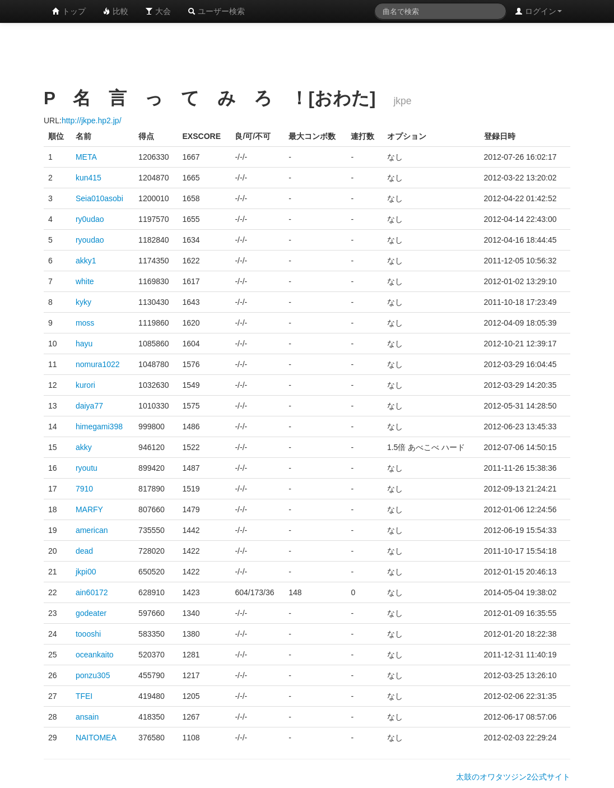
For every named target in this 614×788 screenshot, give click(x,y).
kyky (83, 302)
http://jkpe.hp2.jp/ (92, 120)
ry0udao (90, 219)
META (86, 156)
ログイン (538, 11)
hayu (84, 343)
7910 (84, 488)
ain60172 (92, 592)
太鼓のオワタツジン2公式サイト (513, 776)
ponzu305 (93, 675)
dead (84, 550)
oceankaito (95, 654)
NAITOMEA (96, 737)
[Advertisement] (307, 53)
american (92, 530)
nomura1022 (98, 364)
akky (84, 447)
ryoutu (86, 467)
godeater (91, 613)
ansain (87, 716)
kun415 (88, 177)
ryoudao (90, 239)
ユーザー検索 (216, 11)
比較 (115, 11)
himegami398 (99, 426)
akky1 (86, 260)
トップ (69, 11)
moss (85, 322)
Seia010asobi (99, 198)
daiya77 (89, 405)
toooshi (88, 633)
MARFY (89, 509)
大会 (158, 11)
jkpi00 (86, 571)
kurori (85, 385)
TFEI (84, 696)
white (85, 281)
